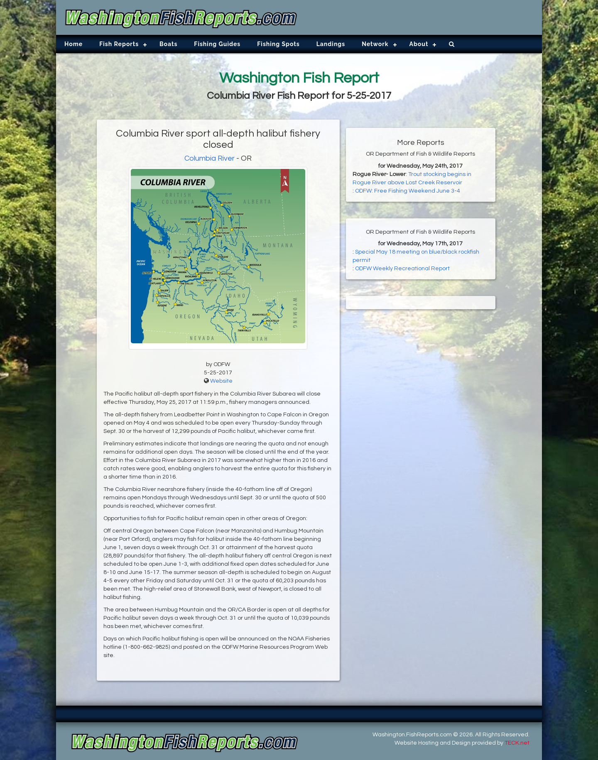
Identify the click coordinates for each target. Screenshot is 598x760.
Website (221, 381)
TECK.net (517, 743)
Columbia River (209, 158)
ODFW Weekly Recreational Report (402, 268)
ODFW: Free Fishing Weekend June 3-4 (407, 191)
